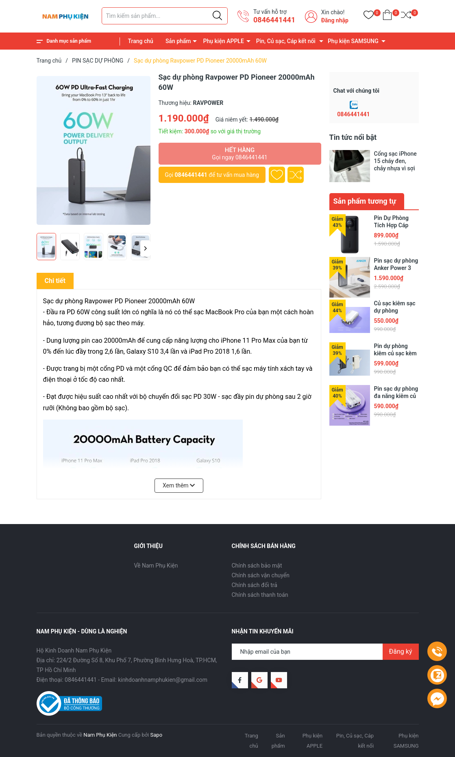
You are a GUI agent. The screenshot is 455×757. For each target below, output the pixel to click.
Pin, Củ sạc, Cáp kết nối (286, 41)
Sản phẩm (178, 41)
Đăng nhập (334, 20)
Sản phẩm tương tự (364, 201)
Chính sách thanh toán (260, 595)
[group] (93, 150)
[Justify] (217, 16)
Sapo (156, 735)
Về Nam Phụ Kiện (156, 565)
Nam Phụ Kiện (100, 735)
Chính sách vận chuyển (261, 575)
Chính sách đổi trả (254, 585)
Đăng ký (400, 651)
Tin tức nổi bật (353, 137)
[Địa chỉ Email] (325, 652)
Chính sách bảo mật (257, 565)
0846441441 (274, 19)
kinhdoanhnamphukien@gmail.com (162, 680)
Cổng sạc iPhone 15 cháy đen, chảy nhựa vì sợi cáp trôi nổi (395, 161)
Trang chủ (140, 41)
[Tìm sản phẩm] (164, 16)
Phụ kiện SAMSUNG (353, 41)
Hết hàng (240, 153)
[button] (145, 248)
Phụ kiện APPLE (223, 41)
